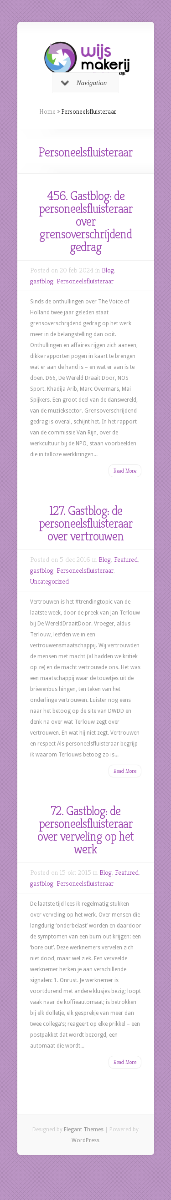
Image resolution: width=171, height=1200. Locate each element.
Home (47, 111)
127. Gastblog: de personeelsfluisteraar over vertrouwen (86, 523)
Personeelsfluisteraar (85, 281)
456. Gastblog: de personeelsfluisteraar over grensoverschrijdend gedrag (86, 221)
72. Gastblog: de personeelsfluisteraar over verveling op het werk (85, 830)
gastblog (41, 281)
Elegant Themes (84, 1129)
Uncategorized (49, 581)
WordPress (85, 1140)
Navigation (84, 82)
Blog (108, 270)
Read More (125, 470)
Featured (126, 559)
